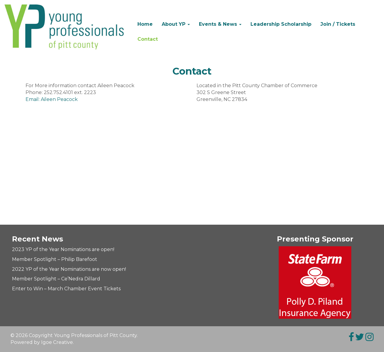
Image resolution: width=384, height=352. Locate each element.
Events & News (220, 24)
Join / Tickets (337, 24)
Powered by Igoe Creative (41, 342)
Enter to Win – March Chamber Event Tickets (66, 288)
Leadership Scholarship (280, 24)
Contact (147, 39)
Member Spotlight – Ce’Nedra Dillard (56, 279)
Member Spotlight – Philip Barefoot (54, 259)
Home (145, 24)
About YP (176, 24)
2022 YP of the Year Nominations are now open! (69, 269)
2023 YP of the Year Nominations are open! (63, 249)
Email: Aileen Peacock (52, 99)
